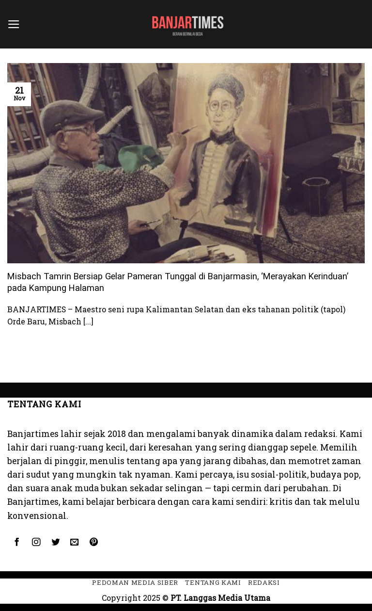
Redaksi (264, 582)
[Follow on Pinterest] (94, 542)
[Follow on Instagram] (36, 542)
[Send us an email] (74, 542)
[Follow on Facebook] (17, 542)
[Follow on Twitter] (55, 542)
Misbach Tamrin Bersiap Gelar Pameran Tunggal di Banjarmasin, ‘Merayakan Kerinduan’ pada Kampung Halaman (177, 282)
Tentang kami (213, 582)
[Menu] (13, 24)
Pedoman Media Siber (135, 582)
